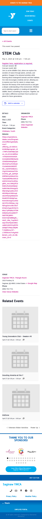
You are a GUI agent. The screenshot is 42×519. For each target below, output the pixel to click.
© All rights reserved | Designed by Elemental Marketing (21, 515)
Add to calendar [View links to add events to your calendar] (14, 103)
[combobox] (10, 31)
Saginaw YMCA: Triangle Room (14, 278)
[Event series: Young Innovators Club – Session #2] (23, 339)
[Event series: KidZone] (23, 418)
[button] (7, 458)
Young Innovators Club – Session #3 (17, 336)
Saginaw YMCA (27, 117)
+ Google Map (31, 283)
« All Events (7, 41)
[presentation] (20, 320)
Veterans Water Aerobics (18, 428)
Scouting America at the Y (12, 375)
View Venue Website (10, 292)
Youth (12, 131)
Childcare (6, 131)
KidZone (5, 415)
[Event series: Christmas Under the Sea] (23, 378)
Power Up (35, 428)
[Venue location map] (21, 256)
